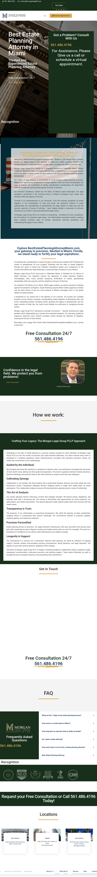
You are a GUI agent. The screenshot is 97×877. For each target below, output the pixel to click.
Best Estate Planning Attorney (53, 755)
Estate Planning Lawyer (7, 871)
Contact (94, 871)
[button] (45, 15)
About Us (50, 871)
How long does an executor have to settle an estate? (61, 731)
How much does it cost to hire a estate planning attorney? (63, 747)
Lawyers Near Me (57, 873)
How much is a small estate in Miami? (56, 723)
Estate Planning (17, 15)
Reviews (75, 871)
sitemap (74, 874)
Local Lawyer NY (65, 873)
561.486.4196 (16, 82)
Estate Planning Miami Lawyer (28, 871)
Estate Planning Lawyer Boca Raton (16, 871)
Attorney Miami (17, 16)
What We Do (64, 871)
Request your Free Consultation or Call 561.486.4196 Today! (48, 798)
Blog (85, 871)
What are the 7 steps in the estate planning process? (61, 715)
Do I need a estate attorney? (52, 739)
